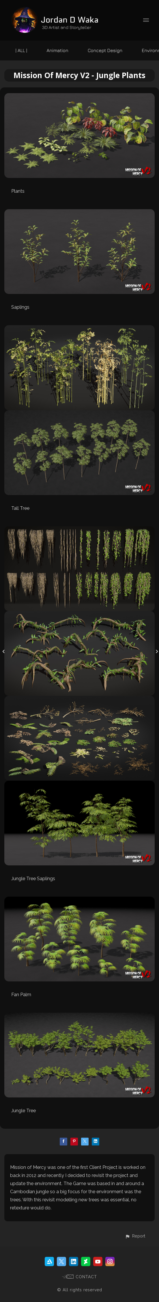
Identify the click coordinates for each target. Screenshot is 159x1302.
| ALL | (21, 50)
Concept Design (105, 50)
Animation (57, 50)
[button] (135, 1236)
